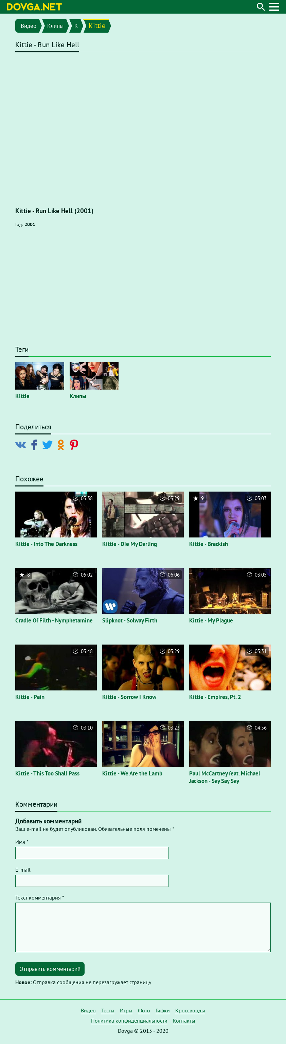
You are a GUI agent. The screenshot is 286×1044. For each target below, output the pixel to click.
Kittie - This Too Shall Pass (47, 773)
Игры (126, 1010)
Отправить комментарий (50, 969)
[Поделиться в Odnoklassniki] (62, 444)
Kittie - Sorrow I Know (129, 697)
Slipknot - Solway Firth (129, 620)
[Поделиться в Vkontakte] (22, 444)
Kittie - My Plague (211, 620)
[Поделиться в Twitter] (48, 444)
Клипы (55, 26)
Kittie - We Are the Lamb (132, 773)
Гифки (163, 1010)
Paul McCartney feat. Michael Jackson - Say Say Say (224, 777)
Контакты (184, 1020)
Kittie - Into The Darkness (46, 544)
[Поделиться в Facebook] (35, 444)
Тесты (107, 1010)
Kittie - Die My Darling (129, 544)
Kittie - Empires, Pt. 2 (215, 697)
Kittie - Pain (29, 697)
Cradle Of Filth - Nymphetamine (54, 620)
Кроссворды (190, 1010)
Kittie (97, 25)
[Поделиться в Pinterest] (75, 444)
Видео (28, 26)
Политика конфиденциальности (129, 1020)
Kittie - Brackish (208, 544)
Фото (144, 1010)
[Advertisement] (143, 289)
